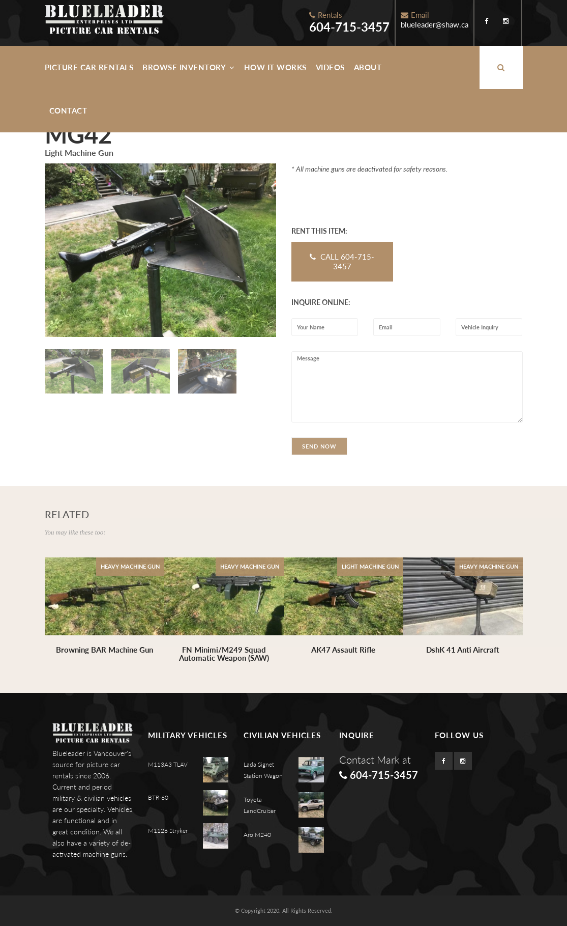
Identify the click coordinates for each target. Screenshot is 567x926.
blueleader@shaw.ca (434, 24)
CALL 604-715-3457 (342, 261)
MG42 (78, 134)
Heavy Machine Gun (130, 566)
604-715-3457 (349, 26)
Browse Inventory (188, 67)
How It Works (275, 67)
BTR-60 (158, 797)
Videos (330, 67)
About (368, 67)
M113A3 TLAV (168, 764)
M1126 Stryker (168, 830)
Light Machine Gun (370, 566)
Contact (68, 110)
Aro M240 (257, 834)
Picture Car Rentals (89, 67)
